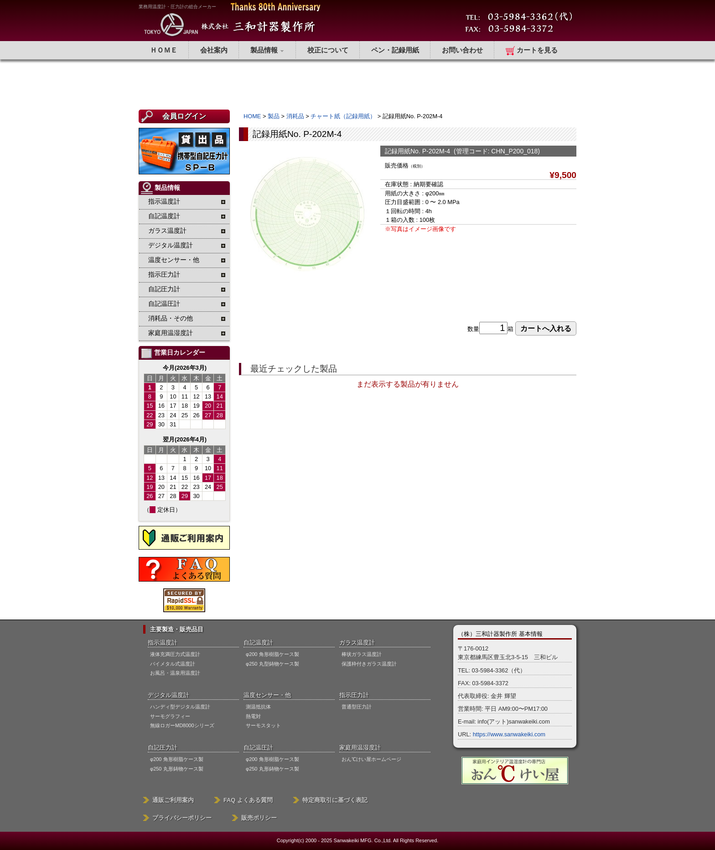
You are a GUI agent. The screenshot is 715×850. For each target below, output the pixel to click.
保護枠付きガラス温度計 (369, 663)
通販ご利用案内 (173, 800)
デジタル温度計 (168, 695)
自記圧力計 (162, 747)
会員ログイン (184, 116)
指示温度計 (162, 642)
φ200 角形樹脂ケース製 (272, 654)
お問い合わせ (462, 50)
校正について (327, 50)
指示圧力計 (354, 695)
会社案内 (214, 50)
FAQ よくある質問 (248, 800)
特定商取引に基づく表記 (335, 800)
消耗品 (295, 116)
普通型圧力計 (357, 706)
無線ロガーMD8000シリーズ (182, 725)
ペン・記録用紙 (395, 50)
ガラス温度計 (357, 642)
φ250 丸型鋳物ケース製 (272, 663)
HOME (252, 116)
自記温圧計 (258, 747)
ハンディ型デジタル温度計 (180, 706)
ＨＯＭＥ (163, 50)
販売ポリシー (259, 817)
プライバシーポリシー (182, 817)
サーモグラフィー (170, 716)
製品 (274, 116)
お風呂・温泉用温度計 (175, 673)
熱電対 (253, 716)
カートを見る (532, 50)
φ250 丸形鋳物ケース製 (176, 768)
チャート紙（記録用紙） (343, 116)
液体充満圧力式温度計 (175, 654)
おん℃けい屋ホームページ (371, 759)
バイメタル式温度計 (172, 663)
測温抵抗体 (258, 706)
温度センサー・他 (267, 695)
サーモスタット (263, 725)
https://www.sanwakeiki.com (509, 734)
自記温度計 (258, 642)
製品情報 (267, 50)
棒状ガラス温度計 (362, 654)
